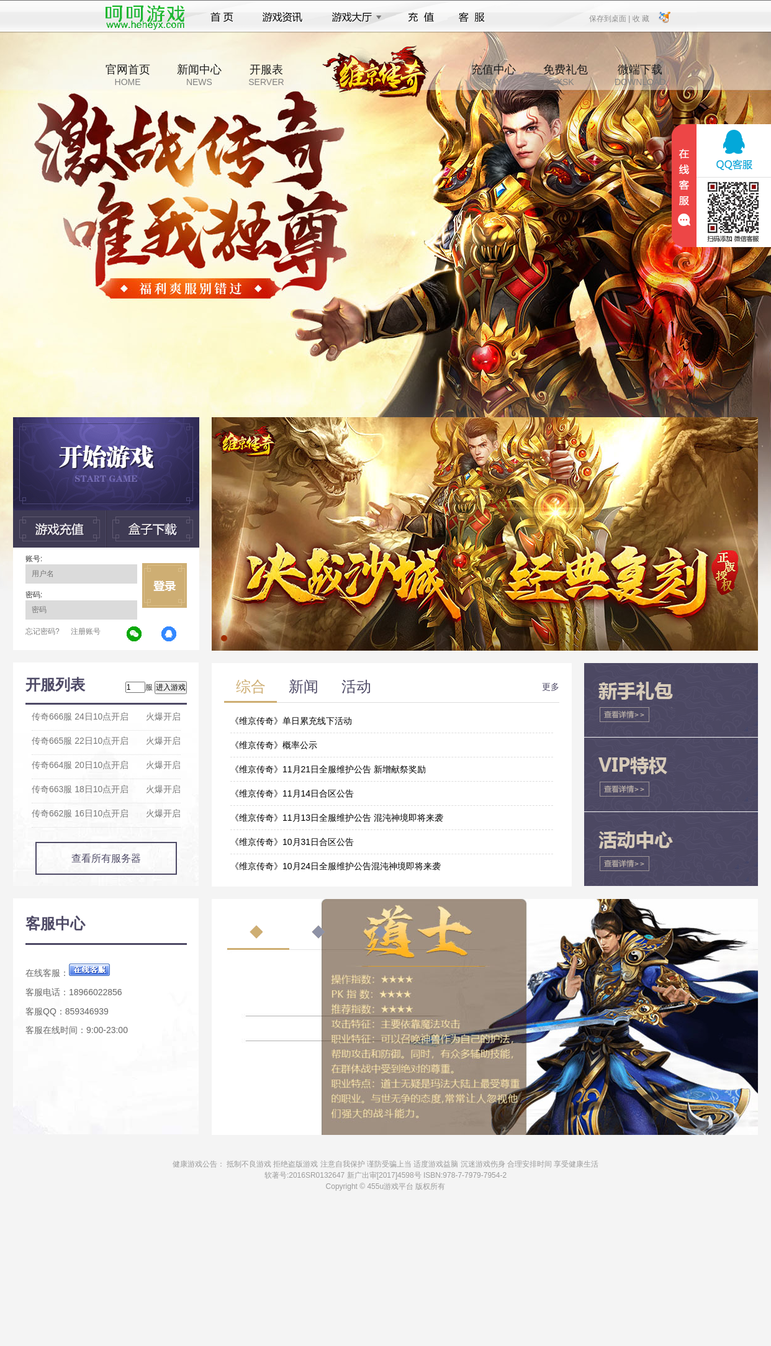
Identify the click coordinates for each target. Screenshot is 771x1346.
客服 (472, 17)
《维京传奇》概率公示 (273, 745)
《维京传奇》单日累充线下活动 (291, 721)
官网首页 (128, 75)
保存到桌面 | (610, 18)
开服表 (266, 75)
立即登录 (164, 585)
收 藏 (640, 18)
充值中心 (493, 75)
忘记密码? (42, 631)
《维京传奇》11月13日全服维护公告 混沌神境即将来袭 (336, 818)
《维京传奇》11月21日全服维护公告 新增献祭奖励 (328, 769)
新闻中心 (199, 75)
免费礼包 (565, 75)
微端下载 (640, 75)
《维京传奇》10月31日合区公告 (292, 842)
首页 (221, 17)
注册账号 (86, 631)
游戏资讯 (282, 17)
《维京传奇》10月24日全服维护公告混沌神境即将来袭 (335, 866)
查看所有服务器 (106, 858)
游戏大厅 (353, 17)
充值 (420, 17)
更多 (550, 687)
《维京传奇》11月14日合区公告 (292, 793)
